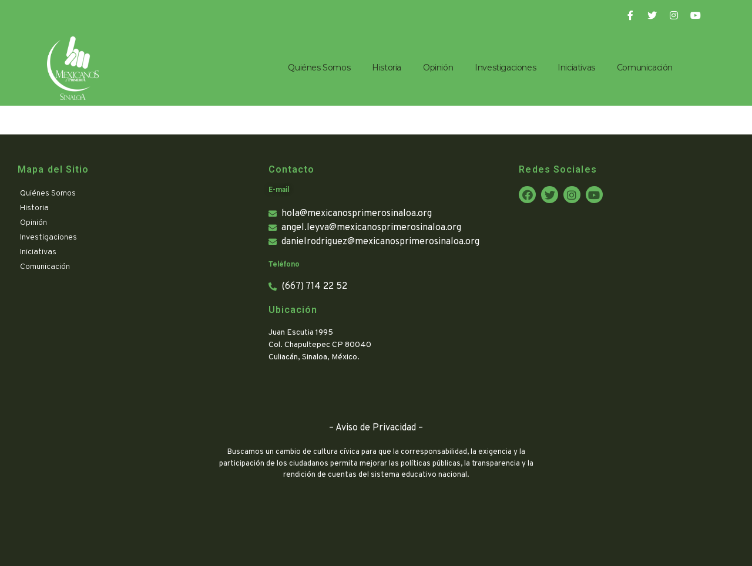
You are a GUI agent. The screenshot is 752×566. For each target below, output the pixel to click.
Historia (386, 67)
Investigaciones (505, 67)
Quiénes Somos (319, 67)
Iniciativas (576, 67)
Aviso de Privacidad (375, 428)
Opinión (438, 67)
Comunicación (645, 67)
